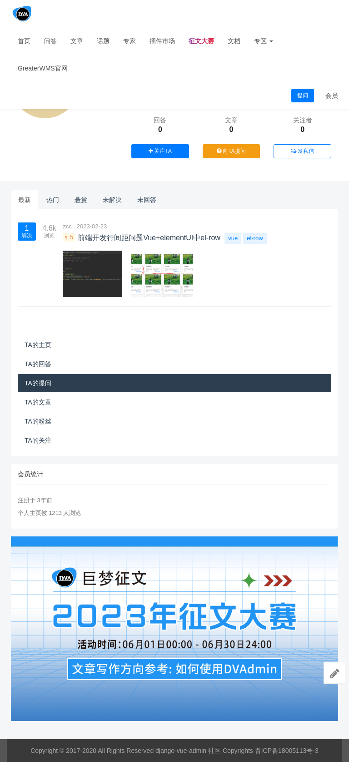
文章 (76, 41)
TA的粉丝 (38, 421)
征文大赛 (201, 41)
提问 (302, 95)
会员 (331, 95)
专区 (263, 41)
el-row (255, 238)
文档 (234, 41)
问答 (50, 41)
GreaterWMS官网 (43, 68)
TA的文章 (38, 402)
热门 (52, 199)
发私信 (302, 151)
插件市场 (162, 41)
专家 (129, 41)
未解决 (112, 199)
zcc (67, 226)
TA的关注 (38, 440)
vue (233, 238)
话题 (103, 41)
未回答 (146, 199)
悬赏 (81, 199)
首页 (24, 41)
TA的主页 (38, 344)
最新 (24, 199)
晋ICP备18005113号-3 (287, 750)
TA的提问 (38, 383)
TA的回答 (38, 364)
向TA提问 (231, 151)
